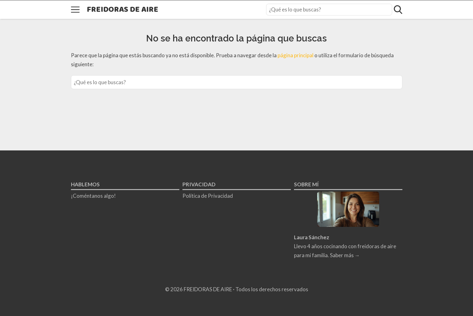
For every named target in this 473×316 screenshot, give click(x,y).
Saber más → (345, 255)
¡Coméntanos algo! (93, 196)
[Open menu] (75, 9)
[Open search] (398, 9)
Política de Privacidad (207, 196)
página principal (296, 55)
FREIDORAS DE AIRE (122, 9)
